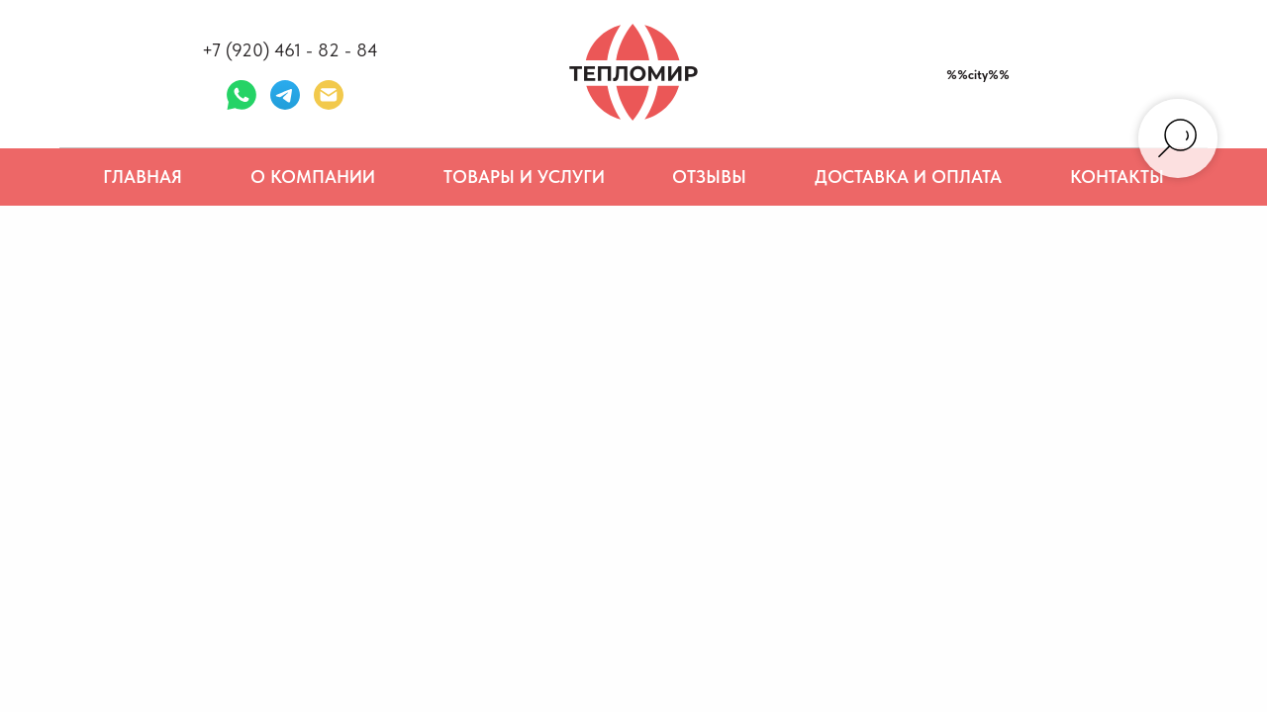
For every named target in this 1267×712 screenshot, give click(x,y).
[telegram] (285, 95)
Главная (142, 176)
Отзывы (709, 176)
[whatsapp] (241, 95)
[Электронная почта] (328, 95)
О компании (312, 176)
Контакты (1117, 176)
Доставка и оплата (908, 176)
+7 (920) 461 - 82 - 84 (290, 50)
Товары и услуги (524, 176)
